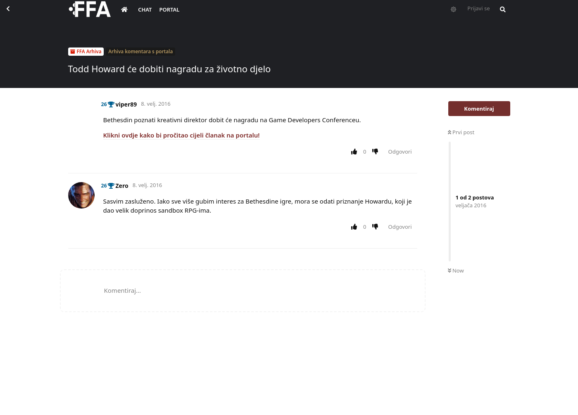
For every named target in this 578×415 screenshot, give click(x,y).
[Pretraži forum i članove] (500, 14)
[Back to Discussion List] (14, 14)
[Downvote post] (376, 152)
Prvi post (461, 132)
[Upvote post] (356, 152)
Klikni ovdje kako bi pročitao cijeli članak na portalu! (181, 135)
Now (456, 270)
